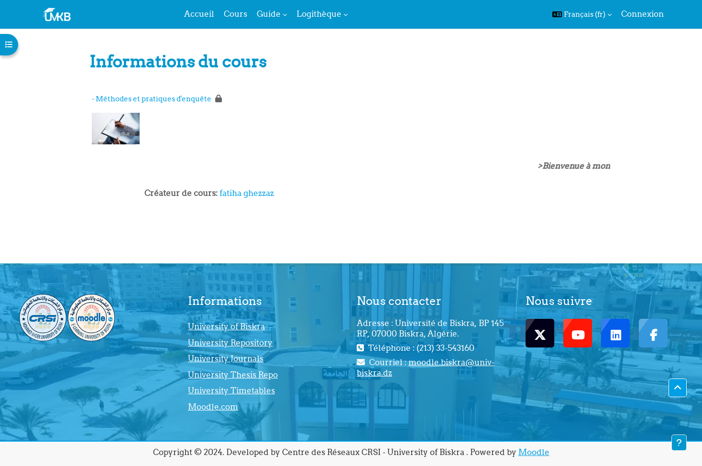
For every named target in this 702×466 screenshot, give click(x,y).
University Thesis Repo (233, 374)
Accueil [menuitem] (199, 14)
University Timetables (231, 390)
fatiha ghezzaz (246, 193)
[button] (582, 14)
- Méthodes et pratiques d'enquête (151, 98)
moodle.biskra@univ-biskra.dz (425, 367)
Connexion (642, 14)
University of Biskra (226, 326)
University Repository (230, 342)
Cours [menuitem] (235, 14)
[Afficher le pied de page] (679, 442)
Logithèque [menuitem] (318, 14)
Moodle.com (213, 406)
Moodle (533, 452)
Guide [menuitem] (269, 14)
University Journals (225, 358)
